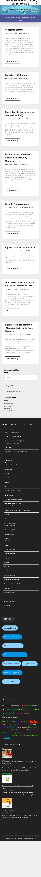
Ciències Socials (26, 713)
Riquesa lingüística (10, 530)
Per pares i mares (29, 664)
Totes (20, 705)
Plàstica (29, 727)
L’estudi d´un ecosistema (17, 204)
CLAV (30, 724)
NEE (3, 738)
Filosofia (19, 709)
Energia (6, 545)
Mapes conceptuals (8, 724)
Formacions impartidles (12, 673)
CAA (28, 721)
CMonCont (23, 729)
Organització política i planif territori (15, 452)
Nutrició (6, 462)
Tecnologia (24, 722)
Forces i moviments (10, 549)
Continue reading (12, 61)
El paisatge (6, 566)
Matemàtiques (9, 717)
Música (34, 724)
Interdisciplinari (15, 705)
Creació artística (8, 571)
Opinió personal (5, 729)
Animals (6, 478)
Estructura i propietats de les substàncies (17, 510)
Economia (33, 729)
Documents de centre (11, 664)
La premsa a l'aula (7, 811)
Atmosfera (6, 562)
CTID (14, 724)
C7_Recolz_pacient (6, 735)
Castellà (18, 713)
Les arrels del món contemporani (14, 441)
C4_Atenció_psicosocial (21, 727)
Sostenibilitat (8, 495)
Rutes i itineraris (8, 605)
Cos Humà (7, 473)
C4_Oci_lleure (34, 709)
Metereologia (8, 558)
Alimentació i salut (11, 465)
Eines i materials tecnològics (12, 584)
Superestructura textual (24, 717)
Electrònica (7, 541)
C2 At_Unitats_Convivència (16, 735)
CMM (16, 724)
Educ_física (32, 713)
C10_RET (4, 721)
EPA (22, 705)
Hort (5, 486)
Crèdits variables (6, 713)
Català (26, 708)
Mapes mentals (8, 705)
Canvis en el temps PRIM (11, 432)
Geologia (32, 735)
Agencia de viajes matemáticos (20, 247)
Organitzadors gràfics (33, 717)
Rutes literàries (9, 534)
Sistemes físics (7, 538)
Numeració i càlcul (9, 601)
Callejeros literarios (15, 29)
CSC (17, 717)
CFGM (19, 724)
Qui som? (11, 682)
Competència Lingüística (10, 523)
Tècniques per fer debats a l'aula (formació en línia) (20, 18)
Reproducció (8, 469)
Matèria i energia (9, 554)
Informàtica (18, 721)
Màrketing (18, 729)
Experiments (7, 597)
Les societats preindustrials (12, 436)
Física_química (26, 735)
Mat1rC (35, 735)
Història (28, 732)
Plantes (6, 482)
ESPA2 (5, 709)
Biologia (25, 705)
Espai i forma (7, 588)
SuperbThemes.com (30, 838)
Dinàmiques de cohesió (12, 637)
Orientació (12, 729)
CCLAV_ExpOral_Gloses (12, 709)
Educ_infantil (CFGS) (11, 721)
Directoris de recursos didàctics (14, 655)
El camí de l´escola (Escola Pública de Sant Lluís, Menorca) (18, 158)
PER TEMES (8, 619)
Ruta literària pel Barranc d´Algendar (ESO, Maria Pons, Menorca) (19, 328)
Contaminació (8, 506)
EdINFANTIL (11, 727)
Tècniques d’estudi (9, 575)
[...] (28, 770)
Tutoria (7, 738)
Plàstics (6, 519)
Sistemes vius (7, 460)
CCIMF (27, 729)
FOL (3, 709)
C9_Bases (35, 727)
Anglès (34, 721)
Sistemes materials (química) (12, 504)
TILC (3, 724)
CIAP (3, 705)
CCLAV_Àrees (33, 732)
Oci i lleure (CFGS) (25, 724)
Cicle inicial (34, 705)
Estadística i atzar (8, 592)
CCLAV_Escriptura (5, 732)
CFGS (11, 713)
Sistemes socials (8, 430)
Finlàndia (24, 732)
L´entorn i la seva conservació (13, 499)
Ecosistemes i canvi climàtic (12, 491)
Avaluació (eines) (10, 628)
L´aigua (6, 515)
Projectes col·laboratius (16, 75)
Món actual (7, 447)
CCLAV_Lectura (16, 732)
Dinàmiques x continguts (12, 646)
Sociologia (4, 727)
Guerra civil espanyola (12, 443)
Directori (30, 705)
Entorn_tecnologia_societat (11, 580)
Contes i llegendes (10, 525)
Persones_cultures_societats (12, 456)
